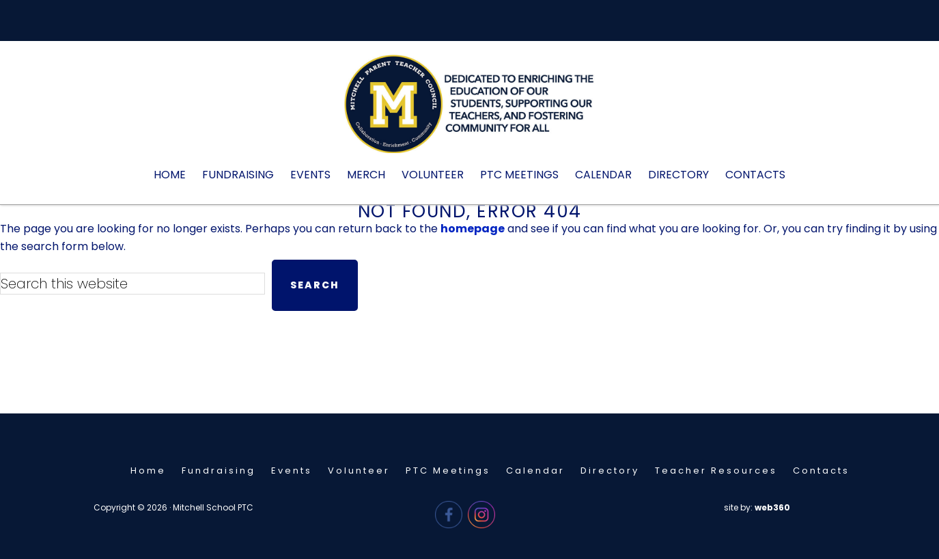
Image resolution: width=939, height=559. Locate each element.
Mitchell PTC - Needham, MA (469, 111)
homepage (472, 228)
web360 (772, 507)
